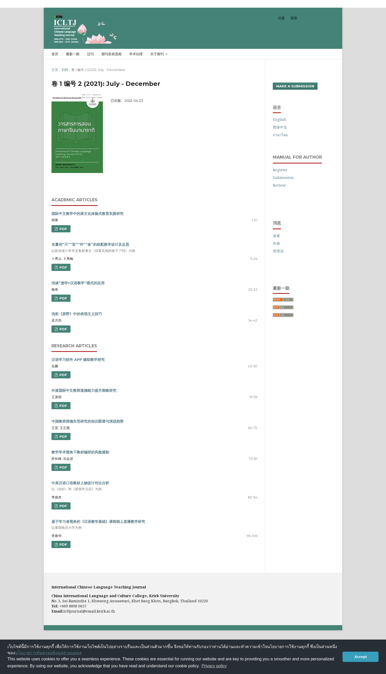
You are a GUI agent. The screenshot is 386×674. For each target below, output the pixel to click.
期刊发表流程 (111, 54)
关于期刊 (157, 54)
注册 (281, 18)
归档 (65, 70)
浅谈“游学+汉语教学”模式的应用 (77, 283)
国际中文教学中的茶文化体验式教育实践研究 (87, 213)
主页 (54, 70)
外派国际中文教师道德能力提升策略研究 (83, 390)
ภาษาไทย (280, 134)
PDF (62, 229)
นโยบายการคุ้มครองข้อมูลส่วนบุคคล (48, 653)
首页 (54, 54)
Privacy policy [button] (214, 666)
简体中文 (280, 127)
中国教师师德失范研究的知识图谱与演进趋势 (87, 421)
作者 (276, 243)
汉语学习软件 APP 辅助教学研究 (78, 359)
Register (280, 169)
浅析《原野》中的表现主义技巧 (76, 314)
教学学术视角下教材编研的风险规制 (80, 452)
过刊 (90, 54)
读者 (276, 235)
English (279, 119)
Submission (283, 177)
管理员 (278, 251)
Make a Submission (295, 86)
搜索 (325, 53)
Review (279, 185)
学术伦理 (136, 54)
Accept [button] (360, 657)
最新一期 (72, 54)
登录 (294, 18)
